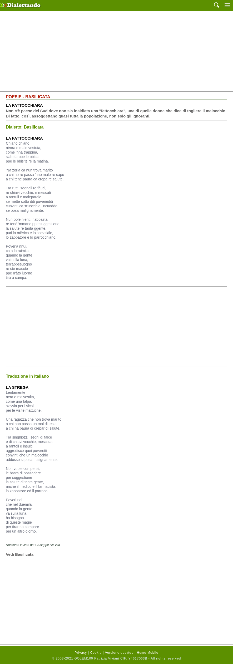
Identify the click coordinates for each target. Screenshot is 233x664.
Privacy (81, 653)
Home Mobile (147, 653)
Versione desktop (119, 653)
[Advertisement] (116, 53)
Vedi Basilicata (19, 554)
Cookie (96, 653)
